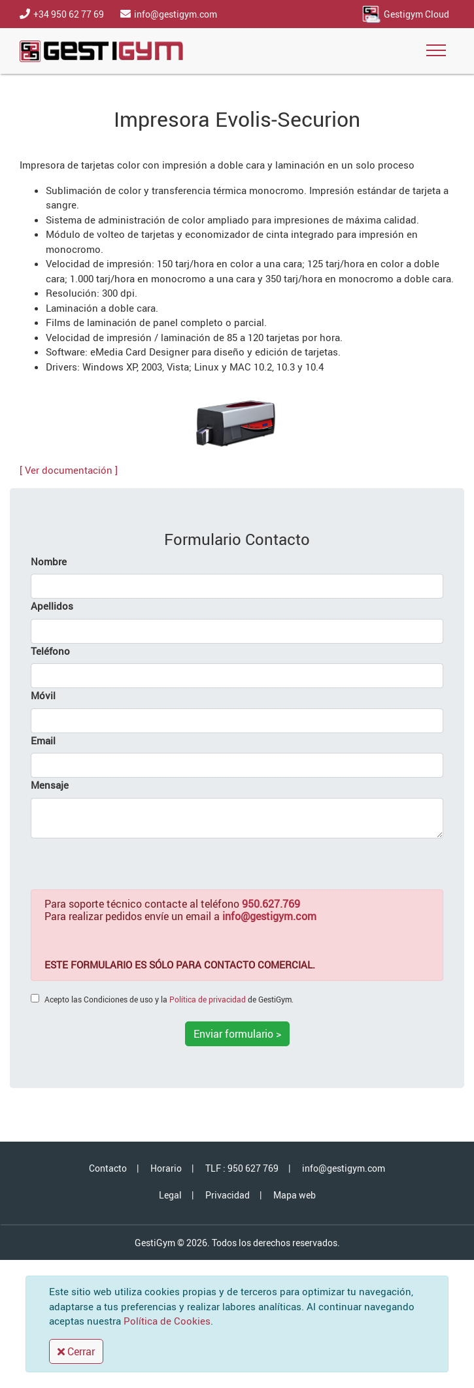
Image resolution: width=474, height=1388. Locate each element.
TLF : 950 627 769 (242, 1168)
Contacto (108, 1168)
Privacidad (227, 1195)
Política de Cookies (167, 1320)
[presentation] (130, 863)
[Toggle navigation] (436, 51)
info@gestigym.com (343, 1168)
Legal (170, 1195)
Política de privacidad (207, 999)
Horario (166, 1168)
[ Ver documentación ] (69, 469)
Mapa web (294, 1195)
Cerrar (76, 1351)
